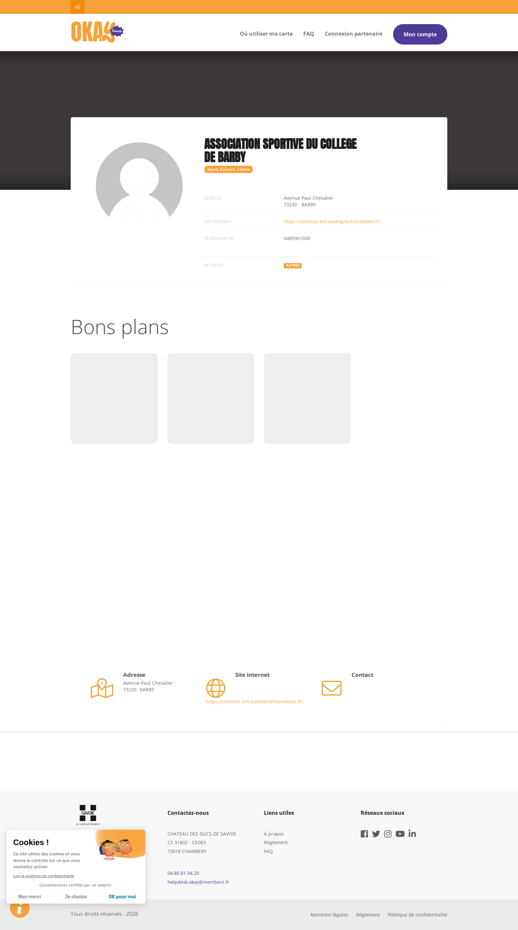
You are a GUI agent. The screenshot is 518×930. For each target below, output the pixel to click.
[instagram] (387, 835)
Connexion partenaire (354, 33)
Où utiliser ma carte (266, 33)
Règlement (276, 842)
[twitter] (376, 835)
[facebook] (364, 835)
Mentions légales (329, 915)
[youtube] (400, 835)
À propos (274, 834)
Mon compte (420, 34)
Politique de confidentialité (417, 915)
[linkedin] (412, 835)
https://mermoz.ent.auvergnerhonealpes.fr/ (332, 221)
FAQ (308, 33)
